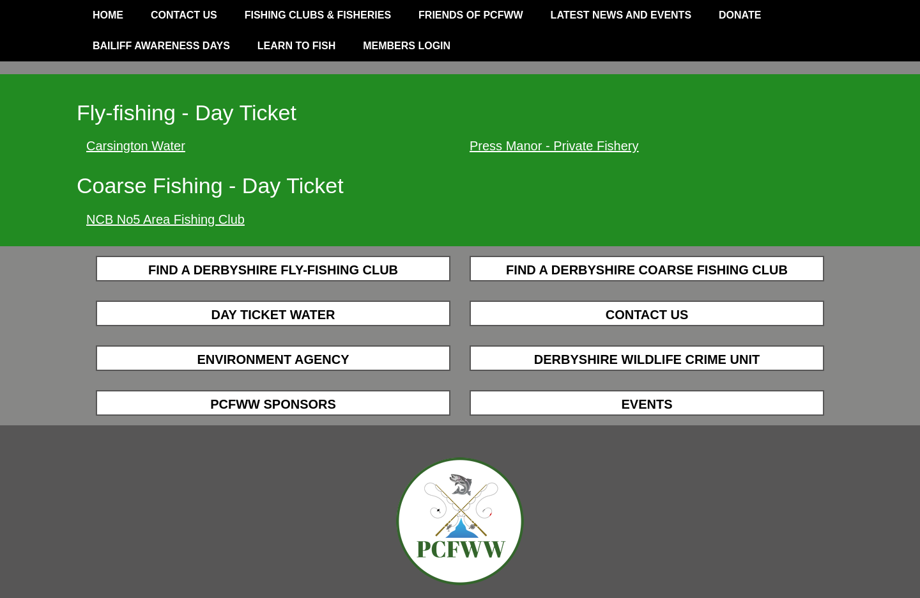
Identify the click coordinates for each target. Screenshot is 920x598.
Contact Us (184, 15)
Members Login (406, 45)
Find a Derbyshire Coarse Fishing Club (647, 270)
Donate (740, 15)
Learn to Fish (296, 45)
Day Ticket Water (273, 315)
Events (646, 404)
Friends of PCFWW (470, 15)
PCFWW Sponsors (273, 404)
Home (108, 15)
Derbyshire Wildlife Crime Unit (647, 359)
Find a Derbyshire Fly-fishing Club (273, 270)
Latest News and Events (621, 15)
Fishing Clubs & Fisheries (318, 15)
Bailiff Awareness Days (161, 45)
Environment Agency (273, 359)
